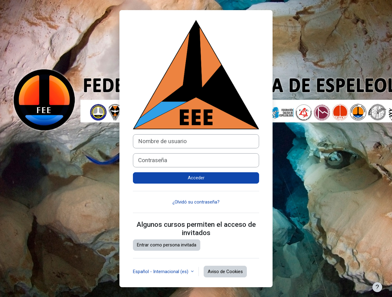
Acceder (196, 178)
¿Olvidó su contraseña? (196, 202)
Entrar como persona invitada (166, 245)
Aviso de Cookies (225, 271)
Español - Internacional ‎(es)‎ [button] (161, 271)
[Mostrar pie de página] (377, 287)
